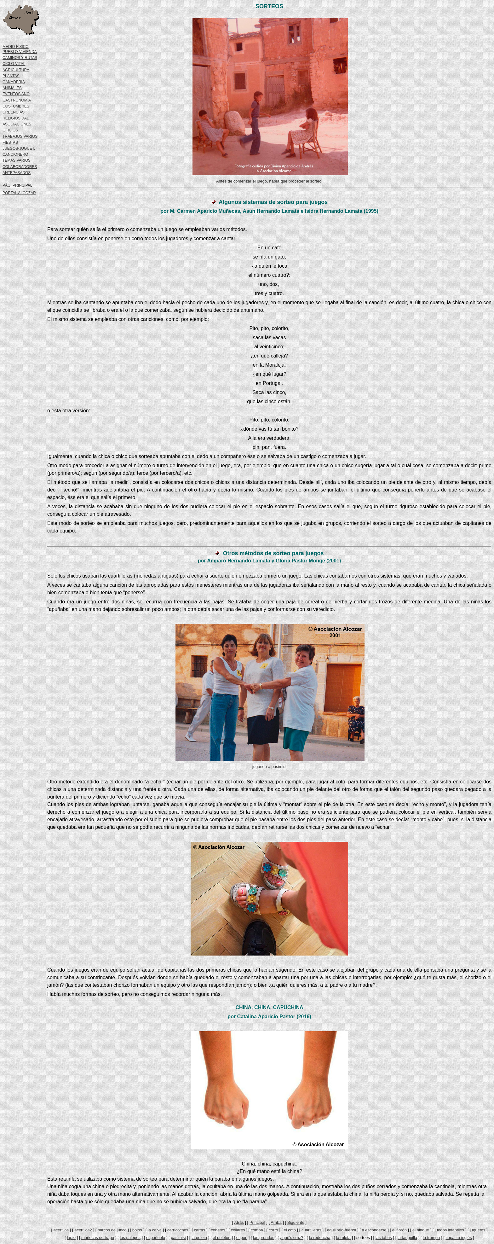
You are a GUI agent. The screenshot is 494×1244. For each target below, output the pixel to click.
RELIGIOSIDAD (16, 118)
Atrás (239, 1222)
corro (273, 1230)
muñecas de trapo (97, 1237)
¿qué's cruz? (291, 1237)
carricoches (177, 1230)
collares (238, 1230)
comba (257, 1230)
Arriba (276, 1222)
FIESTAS (10, 142)
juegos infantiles (449, 1230)
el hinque (420, 1230)
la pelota (199, 1237)
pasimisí (178, 1237)
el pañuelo (155, 1237)
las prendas (263, 1237)
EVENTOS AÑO (16, 94)
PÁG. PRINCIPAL (17, 185)
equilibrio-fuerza (341, 1230)
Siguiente (295, 1222)
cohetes (218, 1230)
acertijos (61, 1230)
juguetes (477, 1230)
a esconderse (374, 1230)
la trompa (431, 1237)
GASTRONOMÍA (17, 100)
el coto (290, 1230)
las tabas (384, 1237)
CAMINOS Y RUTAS (20, 57)
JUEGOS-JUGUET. (19, 148)
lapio (71, 1237)
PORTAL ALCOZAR (19, 193)
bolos (137, 1230)
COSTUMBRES (16, 106)
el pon (241, 1237)
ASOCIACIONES (17, 124)
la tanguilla (407, 1237)
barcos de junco (112, 1230)
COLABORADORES (20, 167)
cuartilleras (311, 1230)
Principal (257, 1222)
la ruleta (343, 1237)
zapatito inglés (458, 1237)
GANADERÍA (14, 82)
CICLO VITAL (14, 63)
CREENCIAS (14, 112)
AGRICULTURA (16, 70)
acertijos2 (83, 1230)
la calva (155, 1230)
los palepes (130, 1237)
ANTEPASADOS (17, 173)
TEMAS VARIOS (17, 160)
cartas (199, 1230)
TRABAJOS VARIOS (20, 136)
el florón (399, 1230)
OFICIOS (10, 130)
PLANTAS (11, 76)
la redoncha (319, 1237)
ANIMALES (12, 88)
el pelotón (221, 1237)
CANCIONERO (15, 154)
